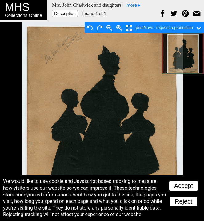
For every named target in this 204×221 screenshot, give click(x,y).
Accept (183, 185)
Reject (183, 201)
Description (65, 13)
